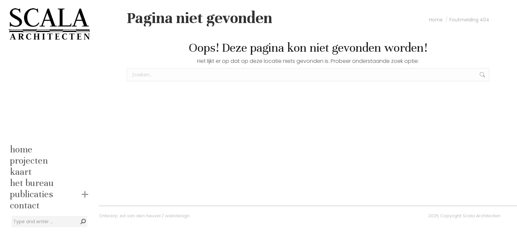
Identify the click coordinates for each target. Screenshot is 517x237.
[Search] (49, 221)
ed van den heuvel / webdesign (155, 216)
